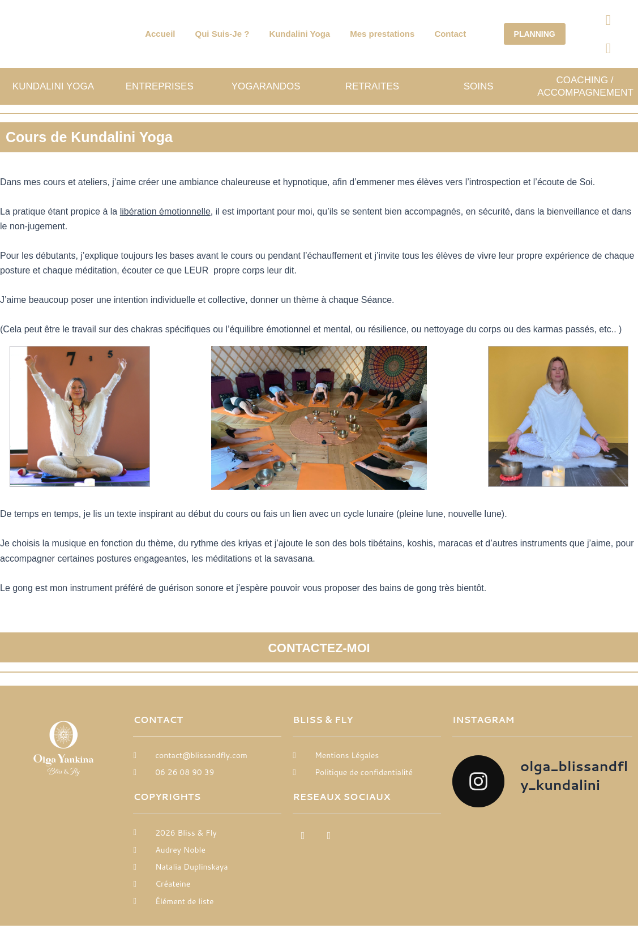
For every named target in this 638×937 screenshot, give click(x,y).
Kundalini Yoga (299, 33)
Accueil (160, 33)
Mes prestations (382, 33)
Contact (450, 33)
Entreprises (160, 86)
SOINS (479, 86)
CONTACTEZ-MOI (319, 647)
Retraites (372, 86)
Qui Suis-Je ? (222, 33)
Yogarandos (266, 86)
